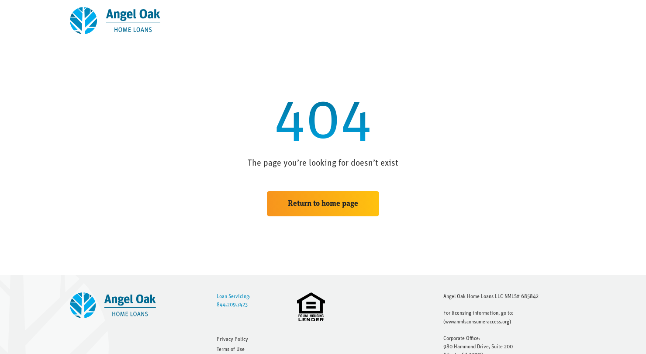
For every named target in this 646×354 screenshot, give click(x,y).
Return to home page (323, 204)
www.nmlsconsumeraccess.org (477, 321)
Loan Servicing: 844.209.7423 (234, 300)
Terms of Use (231, 349)
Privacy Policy (232, 339)
